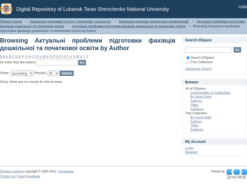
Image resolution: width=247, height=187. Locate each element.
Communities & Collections (210, 93)
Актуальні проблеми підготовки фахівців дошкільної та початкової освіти (128, 26)
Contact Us (8, 176)
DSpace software (12, 171)
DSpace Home (11, 21)
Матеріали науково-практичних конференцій (153, 21)
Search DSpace (200, 57)
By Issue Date (200, 96)
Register (191, 152)
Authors (196, 101)
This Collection (199, 62)
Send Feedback (29, 176)
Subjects (196, 109)
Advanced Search (198, 69)
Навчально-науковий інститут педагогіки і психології (70, 21)
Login (243, 6)
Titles (194, 105)
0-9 (2, 56)
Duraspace (65, 171)
